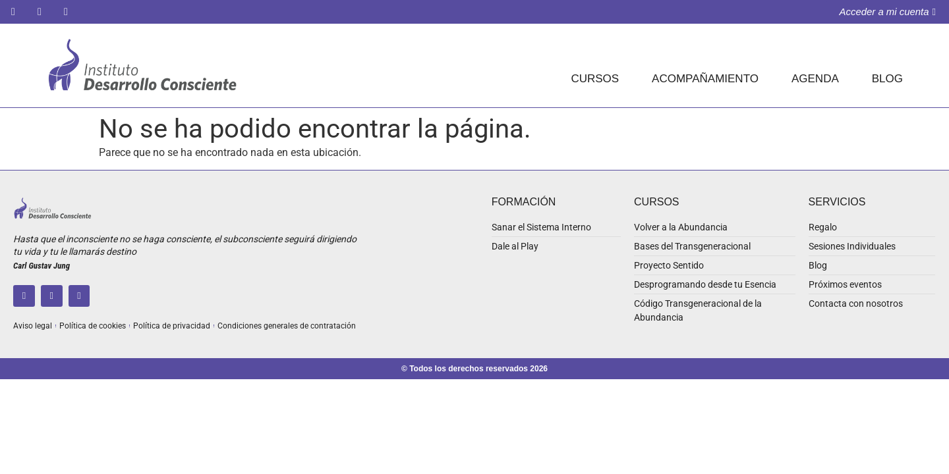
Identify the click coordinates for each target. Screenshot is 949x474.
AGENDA (815, 78)
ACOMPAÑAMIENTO (705, 78)
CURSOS (595, 78)
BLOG (887, 78)
